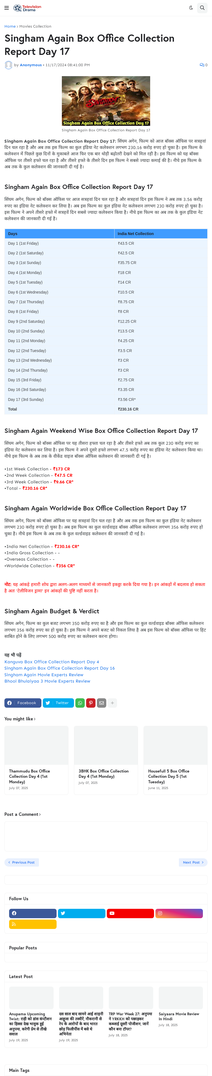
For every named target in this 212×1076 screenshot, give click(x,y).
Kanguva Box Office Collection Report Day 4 (51, 661)
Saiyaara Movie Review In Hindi (179, 1016)
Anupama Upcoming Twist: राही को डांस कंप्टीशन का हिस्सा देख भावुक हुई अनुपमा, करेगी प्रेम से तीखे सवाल (30, 1024)
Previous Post (23, 862)
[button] (6, 8)
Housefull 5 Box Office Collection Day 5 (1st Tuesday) (168, 776)
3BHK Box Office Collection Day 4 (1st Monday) (104, 773)
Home (10, 26)
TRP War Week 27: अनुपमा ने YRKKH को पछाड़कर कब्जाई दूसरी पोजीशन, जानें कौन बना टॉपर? (130, 1021)
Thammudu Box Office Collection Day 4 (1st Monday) (29, 776)
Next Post (191, 862)
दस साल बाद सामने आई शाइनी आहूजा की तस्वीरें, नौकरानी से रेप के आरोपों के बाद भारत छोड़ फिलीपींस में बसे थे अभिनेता (81, 1024)
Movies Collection (35, 26)
